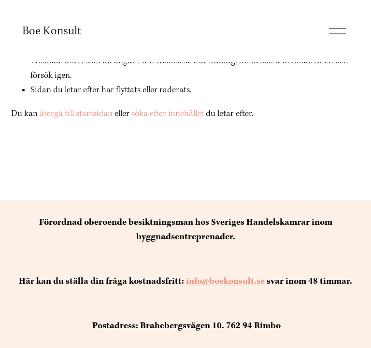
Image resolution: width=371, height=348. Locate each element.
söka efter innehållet (167, 113)
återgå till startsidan (76, 113)
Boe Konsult (51, 31)
